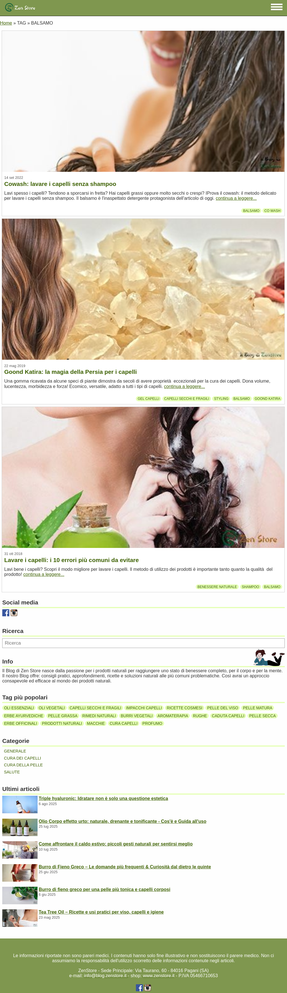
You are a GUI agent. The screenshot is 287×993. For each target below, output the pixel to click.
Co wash (272, 211)
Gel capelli (148, 399)
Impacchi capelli (144, 708)
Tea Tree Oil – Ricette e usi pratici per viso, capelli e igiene (101, 912)
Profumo (152, 723)
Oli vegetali (52, 708)
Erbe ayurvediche (23, 716)
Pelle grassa (62, 716)
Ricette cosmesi (184, 708)
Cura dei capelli (22, 758)
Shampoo (250, 587)
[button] (276, 7)
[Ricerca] (143, 643)
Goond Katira (267, 399)
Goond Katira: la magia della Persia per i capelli (70, 371)
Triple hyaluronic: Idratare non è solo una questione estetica (103, 798)
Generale (15, 751)
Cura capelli (124, 723)
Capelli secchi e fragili (186, 399)
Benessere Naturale (217, 587)
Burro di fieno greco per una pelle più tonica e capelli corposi (104, 889)
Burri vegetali (137, 716)
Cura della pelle (23, 765)
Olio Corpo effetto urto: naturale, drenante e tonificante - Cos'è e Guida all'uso (122, 821)
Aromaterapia (173, 716)
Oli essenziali (19, 708)
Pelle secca (262, 716)
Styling (221, 399)
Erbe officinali (20, 723)
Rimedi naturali (99, 716)
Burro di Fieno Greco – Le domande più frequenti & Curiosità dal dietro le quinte (125, 866)
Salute (12, 772)
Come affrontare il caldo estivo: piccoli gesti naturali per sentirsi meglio (116, 844)
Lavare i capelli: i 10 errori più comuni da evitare (71, 560)
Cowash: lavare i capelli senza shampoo (60, 184)
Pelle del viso (222, 708)
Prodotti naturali (62, 723)
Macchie (96, 723)
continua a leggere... (236, 198)
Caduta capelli (228, 716)
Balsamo (251, 211)
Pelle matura (257, 708)
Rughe (200, 716)
